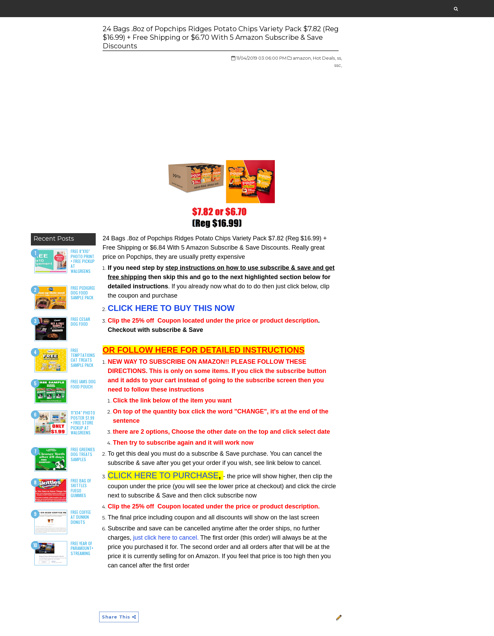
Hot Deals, (324, 58)
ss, (339, 58)
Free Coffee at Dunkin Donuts (81, 517)
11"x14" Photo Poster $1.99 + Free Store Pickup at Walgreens (83, 422)
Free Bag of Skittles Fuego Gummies (81, 488)
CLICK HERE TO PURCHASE (163, 475)
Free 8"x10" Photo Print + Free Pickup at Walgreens (83, 261)
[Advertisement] (63, 127)
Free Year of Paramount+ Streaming (82, 548)
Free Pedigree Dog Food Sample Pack (83, 293)
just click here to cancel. (166, 537)
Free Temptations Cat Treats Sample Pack (83, 357)
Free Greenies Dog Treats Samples (83, 454)
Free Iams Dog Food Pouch (83, 384)
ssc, (338, 65)
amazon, (302, 58)
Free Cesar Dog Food (80, 321)
